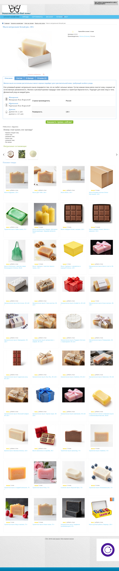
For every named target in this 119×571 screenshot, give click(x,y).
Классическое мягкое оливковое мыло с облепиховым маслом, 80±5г (101, 414)
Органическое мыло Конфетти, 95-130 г (73, 303)
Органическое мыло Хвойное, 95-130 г (73, 377)
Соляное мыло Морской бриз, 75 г (72, 487)
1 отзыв (69, 264)
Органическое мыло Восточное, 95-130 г (16, 303)
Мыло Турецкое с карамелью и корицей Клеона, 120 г (71, 267)
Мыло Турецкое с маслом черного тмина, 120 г (43, 267)
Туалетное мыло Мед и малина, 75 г (15, 524)
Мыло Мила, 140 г (66, 192)
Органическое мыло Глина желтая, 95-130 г (44, 303)
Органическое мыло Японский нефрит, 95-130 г (16, 414)
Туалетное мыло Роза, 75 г (41, 487)
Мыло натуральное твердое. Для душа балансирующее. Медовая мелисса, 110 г (44, 231)
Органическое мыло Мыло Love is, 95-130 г (101, 267)
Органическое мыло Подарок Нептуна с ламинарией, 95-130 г (73, 340)
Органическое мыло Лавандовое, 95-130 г (16, 340)
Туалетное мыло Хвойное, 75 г (99, 450)
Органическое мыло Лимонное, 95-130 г (101, 377)
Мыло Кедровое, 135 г (11, 192)
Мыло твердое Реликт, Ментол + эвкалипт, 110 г (99, 230)
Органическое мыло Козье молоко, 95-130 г (101, 303)
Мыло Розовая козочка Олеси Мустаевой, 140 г (98, 193)
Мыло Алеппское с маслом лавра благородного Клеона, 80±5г (15, 267)
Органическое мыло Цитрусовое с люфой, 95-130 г (43, 340)
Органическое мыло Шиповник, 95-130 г (73, 414)
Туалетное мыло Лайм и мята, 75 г (15, 229)
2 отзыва (97, 190)
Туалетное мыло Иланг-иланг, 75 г (43, 524)
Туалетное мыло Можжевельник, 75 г (101, 487)
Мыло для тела (40, 23)
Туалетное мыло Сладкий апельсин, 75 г (16, 488)
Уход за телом (28, 23)
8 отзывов (97, 227)
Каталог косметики (17, 23)
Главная (7, 23)
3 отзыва (69, 227)
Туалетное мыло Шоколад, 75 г (71, 450)
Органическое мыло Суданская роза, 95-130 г (16, 377)
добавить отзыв (14, 190)
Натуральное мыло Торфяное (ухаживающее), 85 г (70, 525)
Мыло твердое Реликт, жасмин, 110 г (72, 229)
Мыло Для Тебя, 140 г (39, 192)
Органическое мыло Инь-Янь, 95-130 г (44, 377)
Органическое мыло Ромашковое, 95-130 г (101, 340)
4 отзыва (97, 448)
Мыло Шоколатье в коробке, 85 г (42, 450)
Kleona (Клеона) (84, 36)
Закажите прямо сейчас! (59, 122)
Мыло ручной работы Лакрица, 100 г (100, 524)
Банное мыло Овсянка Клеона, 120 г (16, 450)
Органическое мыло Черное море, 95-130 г (44, 414)
